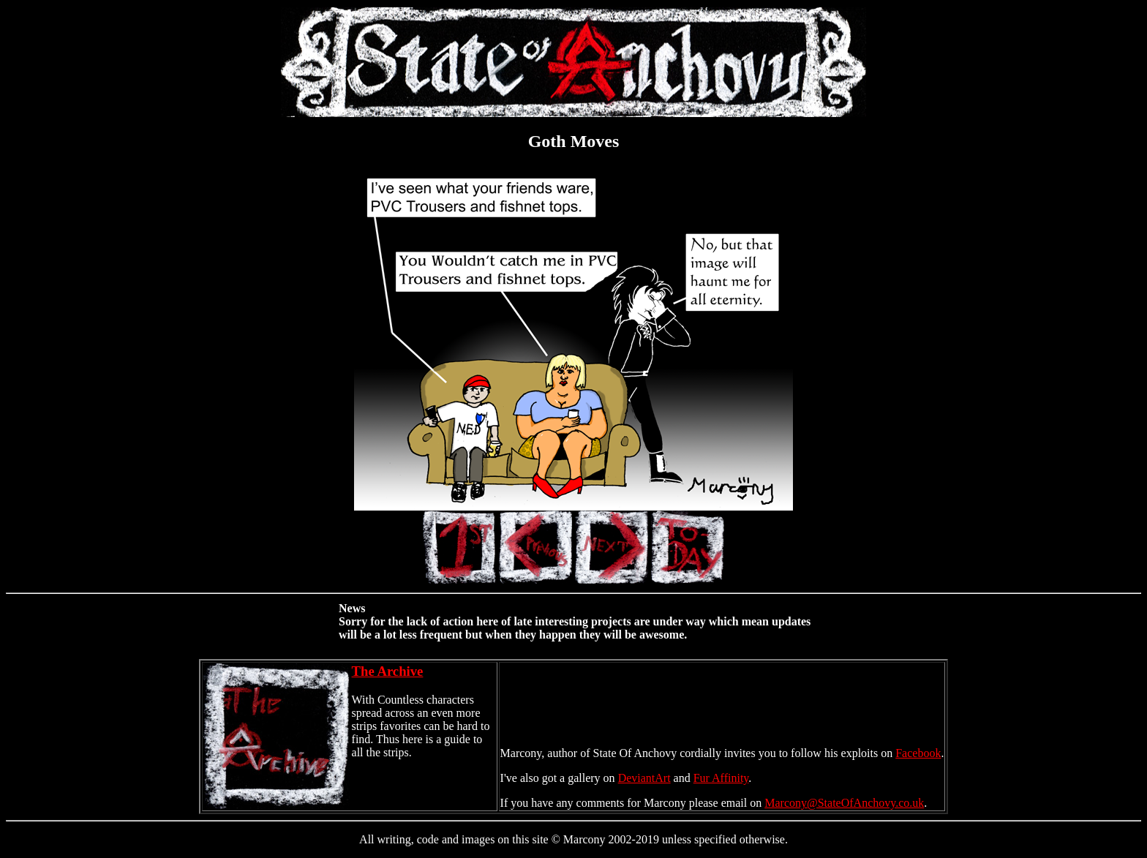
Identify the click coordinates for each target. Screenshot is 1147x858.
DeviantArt (644, 778)
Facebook (918, 753)
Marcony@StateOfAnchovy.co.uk (844, 803)
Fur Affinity (721, 778)
